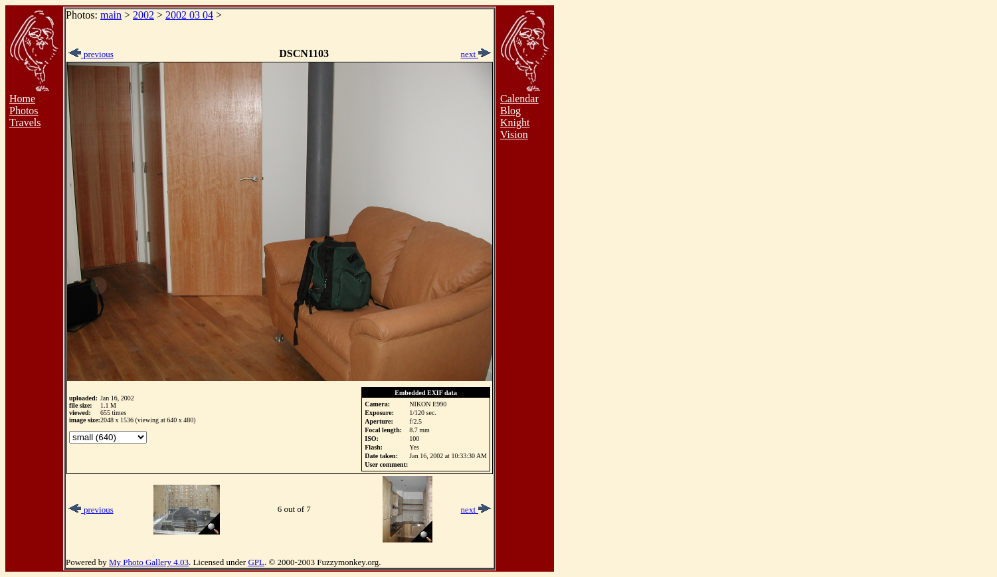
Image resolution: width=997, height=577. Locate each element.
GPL (256, 562)
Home (22, 98)
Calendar (519, 98)
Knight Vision (514, 128)
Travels (25, 122)
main (111, 15)
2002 (143, 15)
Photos (24, 110)
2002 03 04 (189, 15)
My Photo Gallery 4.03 (149, 562)
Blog (510, 110)
